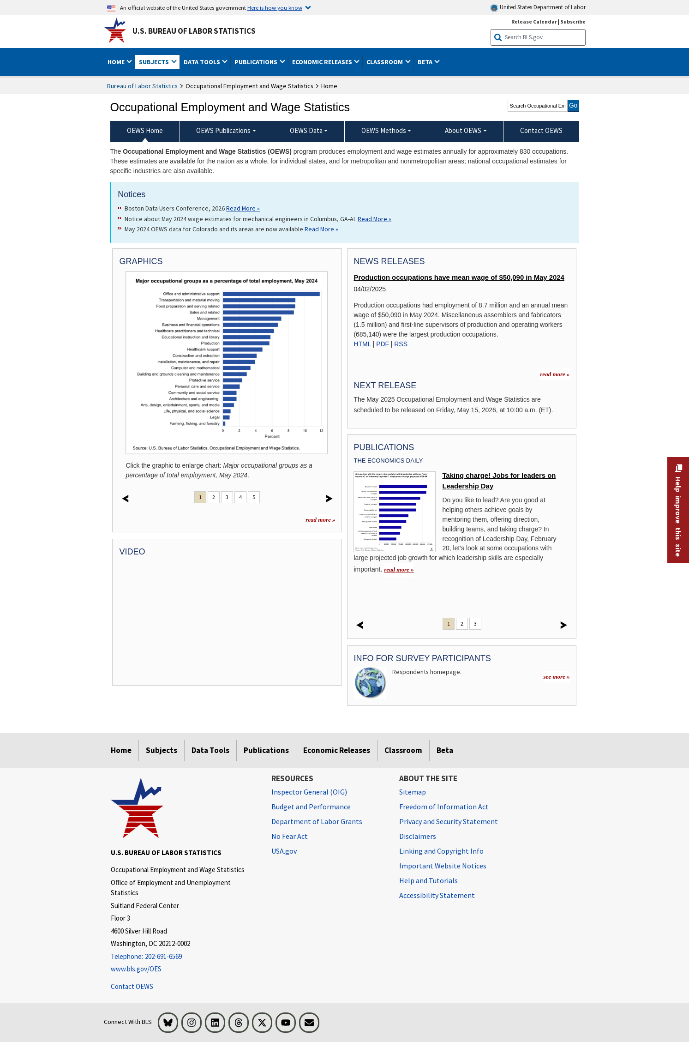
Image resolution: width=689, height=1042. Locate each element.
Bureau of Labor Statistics (142, 86)
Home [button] (117, 62)
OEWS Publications (223, 130)
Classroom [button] (385, 62)
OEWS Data (306, 130)
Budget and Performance (311, 806)
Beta (445, 750)
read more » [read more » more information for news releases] (554, 374)
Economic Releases (336, 750)
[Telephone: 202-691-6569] (184, 957)
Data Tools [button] (203, 62)
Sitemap (412, 791)
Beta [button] (426, 62)
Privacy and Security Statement (448, 821)
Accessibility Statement (437, 895)
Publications (266, 750)
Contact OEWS (132, 986)
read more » (320, 519)
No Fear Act (289, 836)
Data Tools (210, 750)
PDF (382, 344)
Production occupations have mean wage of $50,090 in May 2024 (458, 277)
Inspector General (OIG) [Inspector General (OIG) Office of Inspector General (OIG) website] (309, 791)
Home (121, 750)
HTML (362, 344)
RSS (400, 344)
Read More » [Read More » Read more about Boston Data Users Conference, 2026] (243, 208)
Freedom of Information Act (444, 806)
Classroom (403, 750)
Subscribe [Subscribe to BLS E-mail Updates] (573, 21)
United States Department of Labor (538, 7)
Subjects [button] (154, 62)
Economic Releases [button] (322, 62)
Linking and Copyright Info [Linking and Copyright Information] (441, 850)
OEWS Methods (383, 130)
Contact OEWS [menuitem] (541, 130)
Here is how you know (274, 7)
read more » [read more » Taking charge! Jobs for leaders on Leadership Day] (398, 569)
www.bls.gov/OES (136, 968)
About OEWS (463, 130)
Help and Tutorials (428, 880)
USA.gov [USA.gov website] (284, 850)
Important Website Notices (442, 865)
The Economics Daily (388, 460)
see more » (557, 676)
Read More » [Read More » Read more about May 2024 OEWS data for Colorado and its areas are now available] (321, 229)
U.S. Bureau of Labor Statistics (194, 31)
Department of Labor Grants (316, 821)
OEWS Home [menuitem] (145, 130)
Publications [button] (256, 62)
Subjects (161, 750)
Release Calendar (534, 21)
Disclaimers (417, 836)
